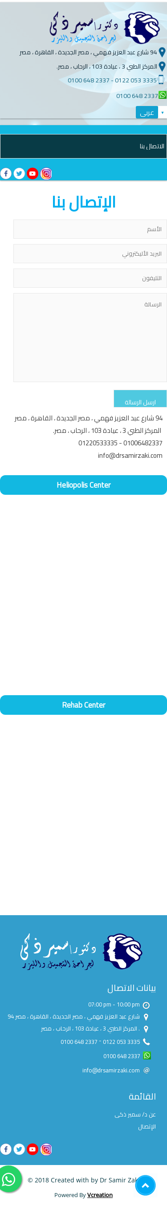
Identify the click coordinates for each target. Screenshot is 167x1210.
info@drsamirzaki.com (130, 455)
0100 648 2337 (89, 80)
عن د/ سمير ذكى (135, 1114)
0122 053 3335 (136, 80)
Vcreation (100, 1195)
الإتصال (147, 1126)
